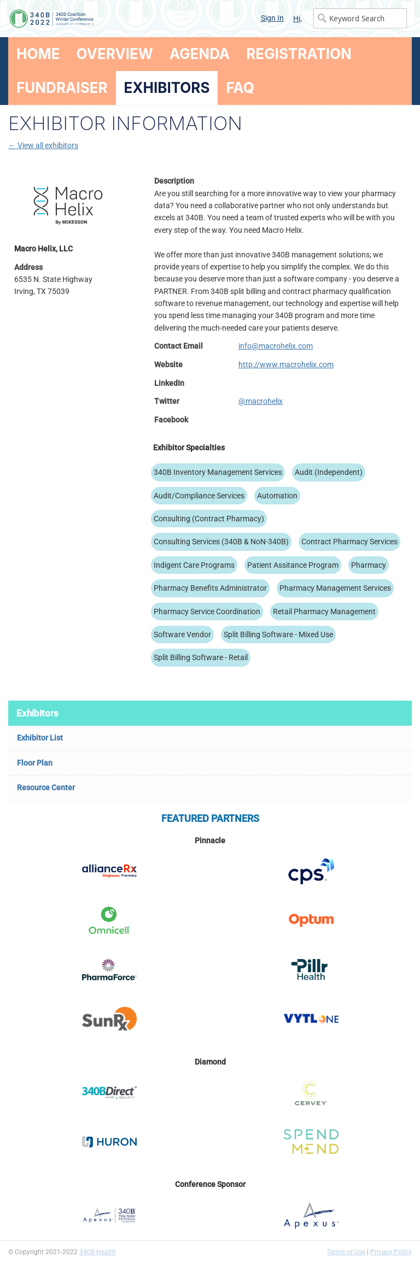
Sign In (272, 18)
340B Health (97, 1252)
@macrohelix (260, 401)
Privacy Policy (391, 1252)
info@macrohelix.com (275, 346)
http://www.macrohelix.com (286, 364)
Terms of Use (346, 1252)
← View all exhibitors (43, 145)
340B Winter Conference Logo (109, 18)
